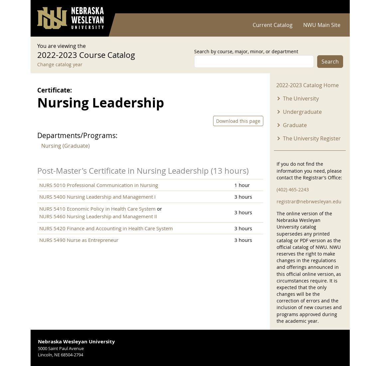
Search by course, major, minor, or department (246, 51)
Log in (334, 7)
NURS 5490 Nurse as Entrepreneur (78, 240)
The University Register (312, 138)
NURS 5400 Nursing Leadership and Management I (97, 196)
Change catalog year (59, 64)
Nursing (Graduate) (65, 145)
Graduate (295, 125)
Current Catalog (273, 25)
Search (330, 61)
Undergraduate (302, 111)
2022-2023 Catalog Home (307, 85)
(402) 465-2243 (293, 189)
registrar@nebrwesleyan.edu (309, 201)
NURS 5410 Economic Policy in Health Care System (97, 208)
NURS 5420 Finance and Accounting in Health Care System (106, 228)
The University (301, 98)
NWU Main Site (321, 25)
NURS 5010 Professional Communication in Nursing (98, 185)
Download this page (238, 121)
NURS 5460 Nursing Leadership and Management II (98, 216)
